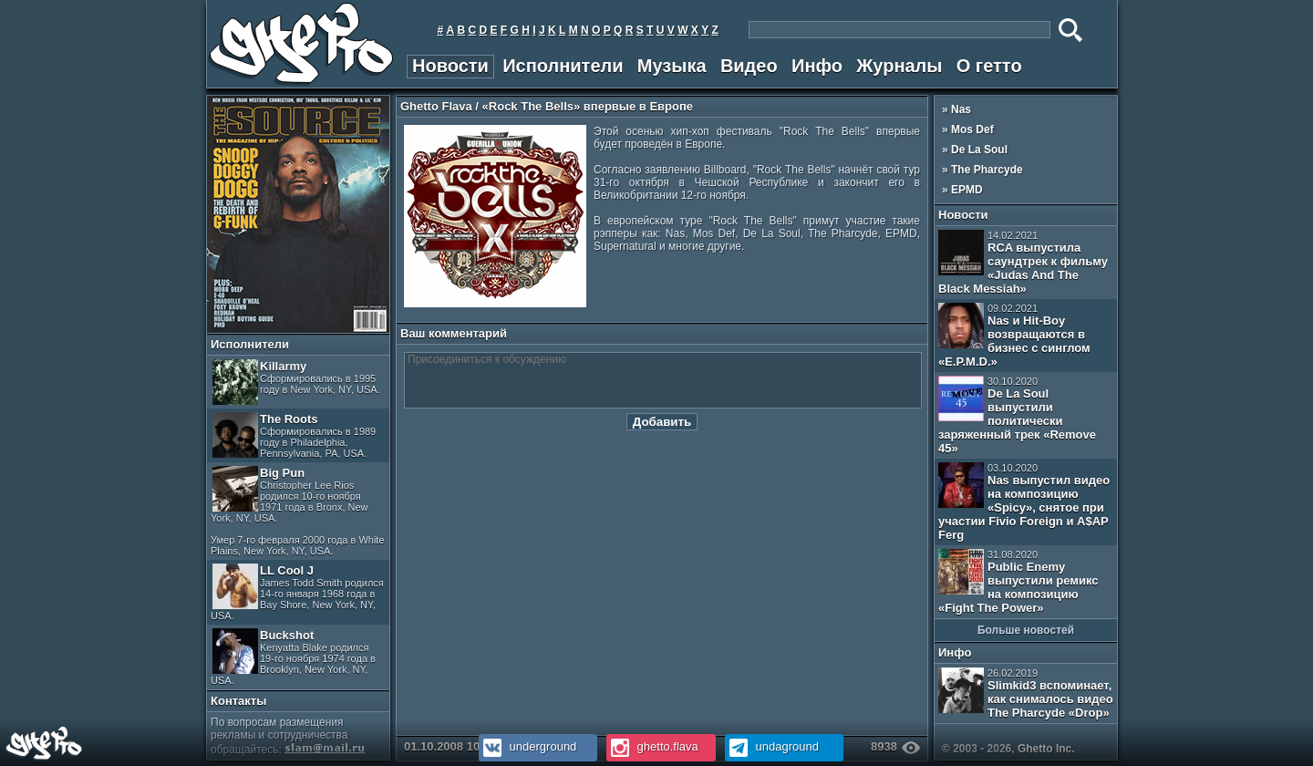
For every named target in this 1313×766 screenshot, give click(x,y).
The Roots (294, 435)
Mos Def (972, 129)
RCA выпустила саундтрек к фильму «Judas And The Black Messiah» (1023, 262)
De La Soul (979, 149)
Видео (749, 66)
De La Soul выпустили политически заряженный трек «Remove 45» (1017, 415)
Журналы (899, 66)
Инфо (817, 66)
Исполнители (562, 66)
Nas (961, 109)
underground (527, 746)
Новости (450, 66)
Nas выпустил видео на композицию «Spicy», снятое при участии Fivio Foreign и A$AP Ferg (1024, 502)
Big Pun (298, 511)
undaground (772, 746)
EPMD (967, 189)
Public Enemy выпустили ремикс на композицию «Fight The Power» (1018, 582)
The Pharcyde (987, 169)
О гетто (989, 66)
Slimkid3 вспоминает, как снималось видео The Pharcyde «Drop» (1025, 693)
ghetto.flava (652, 746)
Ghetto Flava (436, 106)
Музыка (672, 66)
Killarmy (296, 382)
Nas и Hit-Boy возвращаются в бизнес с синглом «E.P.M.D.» (1014, 335)
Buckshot (293, 657)
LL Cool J (297, 592)
